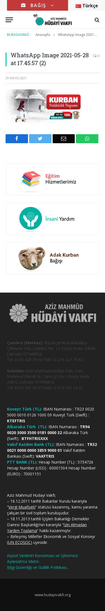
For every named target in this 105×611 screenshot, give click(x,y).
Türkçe (87, 6)
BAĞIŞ (37, 5)
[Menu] (9, 19)
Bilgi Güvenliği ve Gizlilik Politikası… (38, 567)
